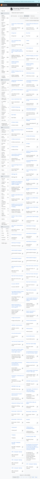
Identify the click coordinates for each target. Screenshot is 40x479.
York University (4, 186)
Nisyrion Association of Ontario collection (30, 312)
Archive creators (4, 76)
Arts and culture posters (16, 333)
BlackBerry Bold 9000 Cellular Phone (17, 195)
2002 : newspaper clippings (17, 459)
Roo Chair (28, 33)
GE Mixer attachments (16, 139)
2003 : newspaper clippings (17, 451)
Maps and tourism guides (31, 290)
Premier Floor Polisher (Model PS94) (17, 24)
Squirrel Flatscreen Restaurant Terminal (32, 24)
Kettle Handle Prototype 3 (17, 250)
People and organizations (5, 124)
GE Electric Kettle (15, 122)
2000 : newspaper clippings (17, 468)
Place (3, 170)
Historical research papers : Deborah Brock (17, 394)
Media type (4, 243)
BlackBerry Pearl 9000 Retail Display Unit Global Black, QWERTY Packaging (17, 183)
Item (4, 231)
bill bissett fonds (4, 47)
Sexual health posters (30, 336)
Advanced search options (18, 12)
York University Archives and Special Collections (4, 107)
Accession (4, 238)
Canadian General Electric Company (4, 94)
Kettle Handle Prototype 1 (17, 258)
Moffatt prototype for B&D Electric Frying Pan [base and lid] (17, 51)
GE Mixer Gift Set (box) (30, 136)
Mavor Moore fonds (4, 62)
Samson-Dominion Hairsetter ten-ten (32, 100)
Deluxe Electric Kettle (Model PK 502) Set (17, 81)
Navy (4, 211)
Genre (3, 219)
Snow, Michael (4, 137)
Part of (3, 11)
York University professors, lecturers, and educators (4, 203)
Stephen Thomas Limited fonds (4, 52)
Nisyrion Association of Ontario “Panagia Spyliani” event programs (17, 306)
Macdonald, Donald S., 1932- (4, 83)
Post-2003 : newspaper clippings (16, 443)
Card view (26, 15)
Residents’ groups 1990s (31, 436)
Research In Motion (4, 117)
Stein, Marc (4, 120)
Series (4, 233)
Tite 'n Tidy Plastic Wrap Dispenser (16, 41)
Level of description (4, 223)
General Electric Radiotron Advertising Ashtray (17, 155)
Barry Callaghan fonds (4, 67)
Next (36, 477)
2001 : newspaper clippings (31, 464)
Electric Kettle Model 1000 (17, 99)
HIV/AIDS (28, 419)
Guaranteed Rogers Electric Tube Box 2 (31, 161)
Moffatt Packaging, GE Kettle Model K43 (31, 152)
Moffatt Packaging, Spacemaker (15, 62)
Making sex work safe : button (32, 362)
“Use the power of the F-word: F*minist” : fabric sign (32, 371)
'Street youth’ (14, 427)
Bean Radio (14, 114)
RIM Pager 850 (14, 174)
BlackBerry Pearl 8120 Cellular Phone (32, 189)
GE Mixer (28, 143)
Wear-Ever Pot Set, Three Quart (16, 267)
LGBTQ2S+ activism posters (17, 325)
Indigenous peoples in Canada (4, 190)
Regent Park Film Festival (4, 99)
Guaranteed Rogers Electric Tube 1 (17, 165)
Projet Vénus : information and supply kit (18, 376)
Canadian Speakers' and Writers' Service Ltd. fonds (4, 32)
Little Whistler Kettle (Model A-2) (17, 90)
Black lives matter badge (31, 343)
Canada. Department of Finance (4, 131)
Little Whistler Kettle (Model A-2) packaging (32, 81)
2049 (33, 477)
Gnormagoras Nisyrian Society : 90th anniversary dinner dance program (17, 293)
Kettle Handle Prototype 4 (31, 249)
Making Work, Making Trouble (17, 403)
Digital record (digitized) (4, 214)
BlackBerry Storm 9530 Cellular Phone (32, 208)
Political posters (29, 328)
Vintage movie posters (16, 317)
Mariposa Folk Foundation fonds (4, 24)
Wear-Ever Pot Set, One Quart (17, 275)
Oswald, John (4, 160)
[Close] (38, 1)
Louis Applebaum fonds (4, 71)
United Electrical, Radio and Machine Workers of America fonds (4, 40)
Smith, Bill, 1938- (4, 166)
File (4, 229)
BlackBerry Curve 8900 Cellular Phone (32, 198)
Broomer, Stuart (4, 162)
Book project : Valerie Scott (17, 411)
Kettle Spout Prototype (16, 242)
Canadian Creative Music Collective (4, 148)
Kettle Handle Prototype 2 (31, 257)
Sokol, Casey (4, 134)
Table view (32, 15)
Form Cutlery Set (29, 48)
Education (4, 209)
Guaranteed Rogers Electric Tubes (31, 170)
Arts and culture (4, 179)
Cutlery (27, 40)
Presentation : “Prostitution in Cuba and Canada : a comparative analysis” (32, 390)
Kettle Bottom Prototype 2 (17, 234)
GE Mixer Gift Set (15, 146)
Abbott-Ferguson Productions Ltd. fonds (4, 18)
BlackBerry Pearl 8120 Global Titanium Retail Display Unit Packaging (17, 205)
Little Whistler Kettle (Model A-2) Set (32, 90)
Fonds (4, 235)
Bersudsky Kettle (29, 128)
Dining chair (14, 33)
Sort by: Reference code (24, 18)
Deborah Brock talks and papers (31, 403)
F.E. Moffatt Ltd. (4, 102)
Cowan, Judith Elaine (4, 87)
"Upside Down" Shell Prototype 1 (32, 217)
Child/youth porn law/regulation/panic (30, 428)
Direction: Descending (34, 18)
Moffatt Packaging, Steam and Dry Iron (17, 71)
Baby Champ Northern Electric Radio (17, 130)
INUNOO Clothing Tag (16, 107)
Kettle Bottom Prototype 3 (31, 233)
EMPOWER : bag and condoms (32, 381)
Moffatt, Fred (4, 90)
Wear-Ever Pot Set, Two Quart (32, 273)
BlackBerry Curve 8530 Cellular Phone (32, 180)
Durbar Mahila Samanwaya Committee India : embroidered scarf (17, 364)
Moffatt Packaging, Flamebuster (30, 64)
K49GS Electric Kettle (30, 73)
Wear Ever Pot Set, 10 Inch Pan (32, 265)
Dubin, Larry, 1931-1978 (4, 140)
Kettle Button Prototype (31, 225)
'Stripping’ (13, 434)
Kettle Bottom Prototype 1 (31, 241)
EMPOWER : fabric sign (16, 386)
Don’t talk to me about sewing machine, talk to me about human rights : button (17, 351)
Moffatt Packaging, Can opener (32, 55)
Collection (4, 240)
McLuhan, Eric (4, 144)
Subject (3, 174)
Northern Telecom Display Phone (17, 216)
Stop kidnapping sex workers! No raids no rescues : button (32, 352)
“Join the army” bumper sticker (18, 341)
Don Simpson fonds (4, 57)
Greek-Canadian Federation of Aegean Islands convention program (32, 299)
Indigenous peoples (4, 182)
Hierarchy (20, 15)
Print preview (14, 15)
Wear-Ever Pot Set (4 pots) (31, 281)
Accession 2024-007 (15, 283)
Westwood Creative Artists (4, 113)
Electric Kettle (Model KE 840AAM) (31, 120)
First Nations (4, 194)
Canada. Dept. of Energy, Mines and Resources (4, 155)
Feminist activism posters (31, 320)
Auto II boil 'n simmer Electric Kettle (17, 226)
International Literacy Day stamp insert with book (31, 109)
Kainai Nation (4, 197)
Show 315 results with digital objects (32, 20)
